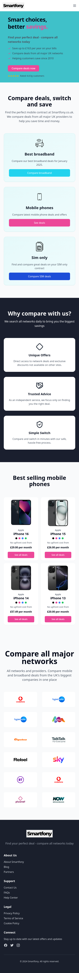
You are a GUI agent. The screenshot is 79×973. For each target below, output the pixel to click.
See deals (39, 222)
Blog (6, 867)
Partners (9, 872)
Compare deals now (23, 68)
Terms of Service (13, 918)
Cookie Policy (11, 923)
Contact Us (10, 887)
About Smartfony (14, 862)
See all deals (21, 554)
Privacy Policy (12, 913)
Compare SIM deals (39, 276)
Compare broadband (39, 173)
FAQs (7, 892)
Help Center (11, 897)
